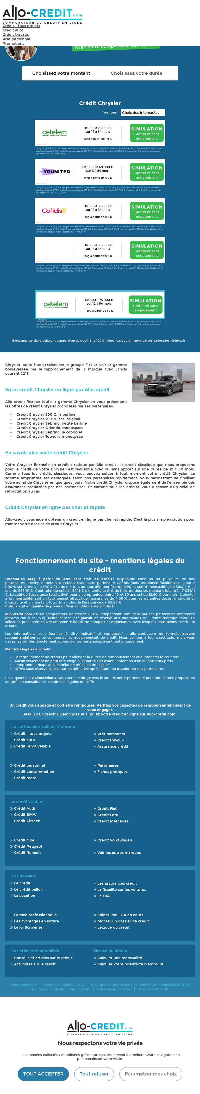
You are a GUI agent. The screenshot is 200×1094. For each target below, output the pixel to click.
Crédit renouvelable (32, 746)
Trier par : (110, 112)
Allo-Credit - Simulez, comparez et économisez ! (42, 14)
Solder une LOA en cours (120, 915)
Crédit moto (25, 778)
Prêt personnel (16, 39)
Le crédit (22, 883)
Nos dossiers (23, 876)
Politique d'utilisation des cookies (61, 989)
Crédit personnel (29, 765)
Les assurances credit (117, 883)
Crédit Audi (24, 808)
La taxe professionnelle (35, 915)
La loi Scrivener (28, 927)
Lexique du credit (113, 927)
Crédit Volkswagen (114, 840)
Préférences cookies (113, 989)
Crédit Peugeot (28, 846)
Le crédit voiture (26, 801)
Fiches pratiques (112, 772)
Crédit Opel (24, 840)
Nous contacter (24, 985)
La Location (24, 896)
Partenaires (108, 765)
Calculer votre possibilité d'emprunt (130, 964)
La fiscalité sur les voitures (121, 890)
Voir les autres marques (119, 853)
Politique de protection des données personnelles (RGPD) (140, 985)
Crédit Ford (107, 815)
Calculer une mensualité (119, 958)
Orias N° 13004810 (152, 989)
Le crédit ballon (28, 889)
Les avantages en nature (36, 921)
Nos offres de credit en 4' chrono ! (43, 726)
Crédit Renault (27, 853)
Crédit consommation (34, 772)
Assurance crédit (112, 746)
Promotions (13, 43)
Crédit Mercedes (112, 821)
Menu (189, 14)
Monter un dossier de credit (123, 921)
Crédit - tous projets (21, 26)
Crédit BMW (25, 815)
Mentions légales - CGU (63, 985)
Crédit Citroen (27, 821)
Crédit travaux (16, 35)
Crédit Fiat (107, 809)
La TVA (103, 896)
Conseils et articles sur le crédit (43, 958)
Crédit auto (13, 30)
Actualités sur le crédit (35, 964)
